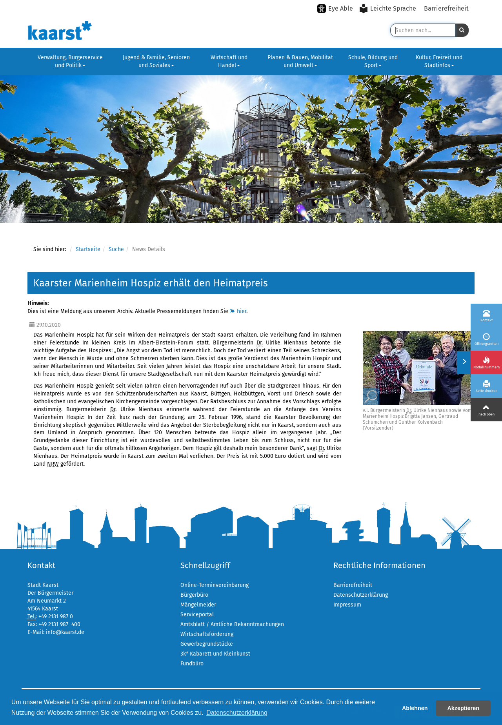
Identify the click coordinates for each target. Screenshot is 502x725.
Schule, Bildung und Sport (373, 61)
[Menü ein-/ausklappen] (464, 362)
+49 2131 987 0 (55, 616)
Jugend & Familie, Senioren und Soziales (156, 61)
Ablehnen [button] (415, 708)
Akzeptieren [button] (463, 708)
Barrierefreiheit (446, 8)
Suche (116, 249)
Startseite (88, 249)
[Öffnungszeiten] (486, 339)
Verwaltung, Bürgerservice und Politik (70, 61)
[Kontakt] (486, 315)
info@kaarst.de (65, 632)
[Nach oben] (486, 409)
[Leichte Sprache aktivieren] (388, 8)
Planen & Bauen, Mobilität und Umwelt (300, 61)
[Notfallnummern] (486, 362)
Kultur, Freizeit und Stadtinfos (439, 61)
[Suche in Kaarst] (422, 30)
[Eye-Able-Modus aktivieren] (335, 8)
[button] (462, 30)
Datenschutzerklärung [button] (236, 712)
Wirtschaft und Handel (229, 61)
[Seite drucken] (486, 386)
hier (241, 311)
